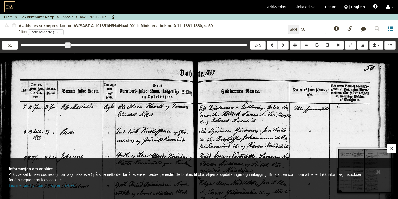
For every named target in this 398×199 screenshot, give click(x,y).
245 (258, 45)
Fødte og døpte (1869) (45, 32)
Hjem (8, 17)
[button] (390, 7)
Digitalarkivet (306, 7)
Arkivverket (276, 7)
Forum (330, 7)
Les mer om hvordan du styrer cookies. (42, 185)
